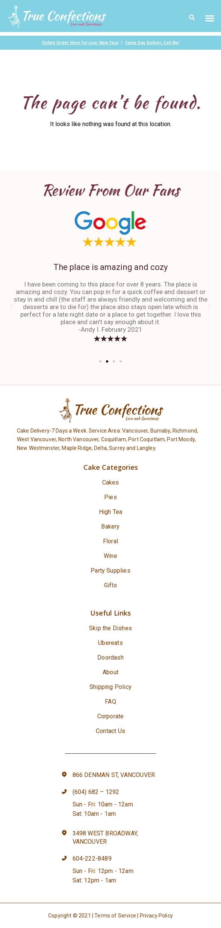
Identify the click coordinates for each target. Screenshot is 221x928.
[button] (210, 18)
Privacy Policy (156, 916)
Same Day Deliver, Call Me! (152, 42)
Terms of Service (115, 916)
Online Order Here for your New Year (80, 42)
